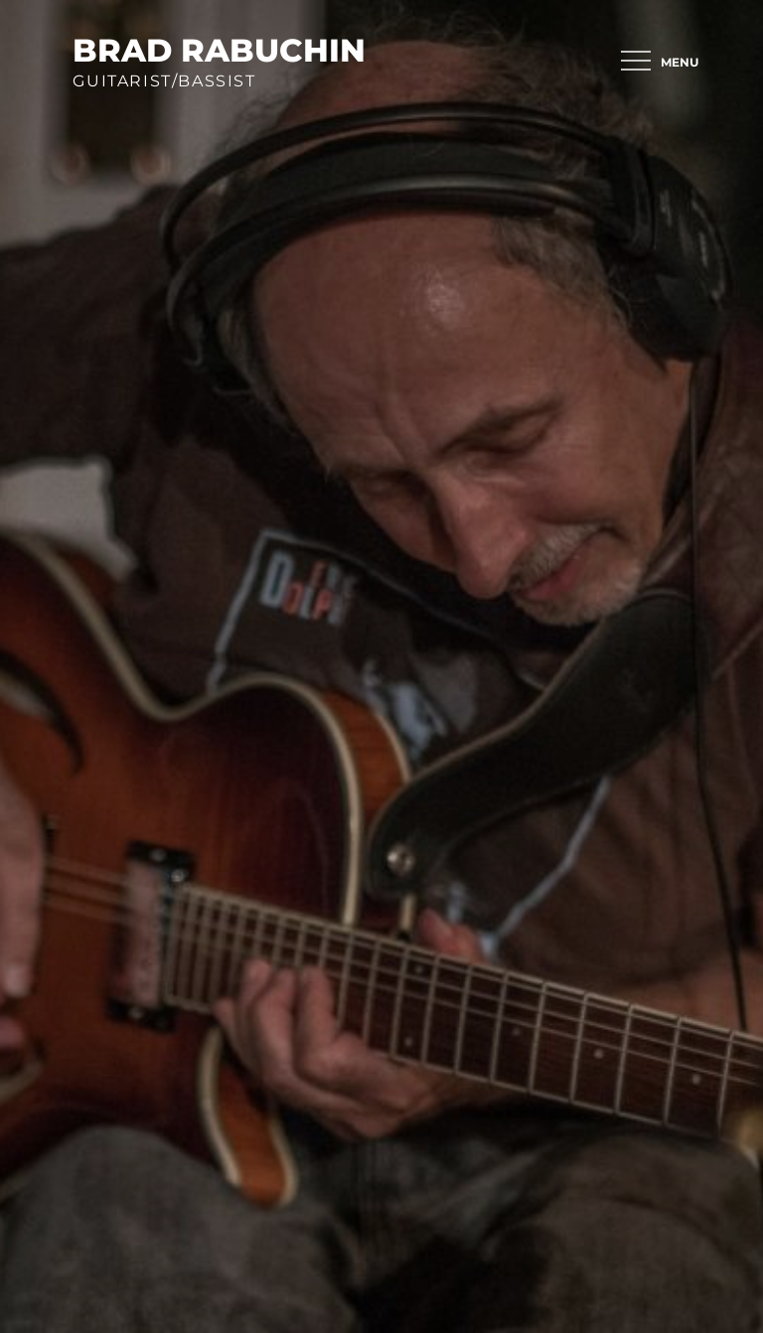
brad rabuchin (219, 50)
